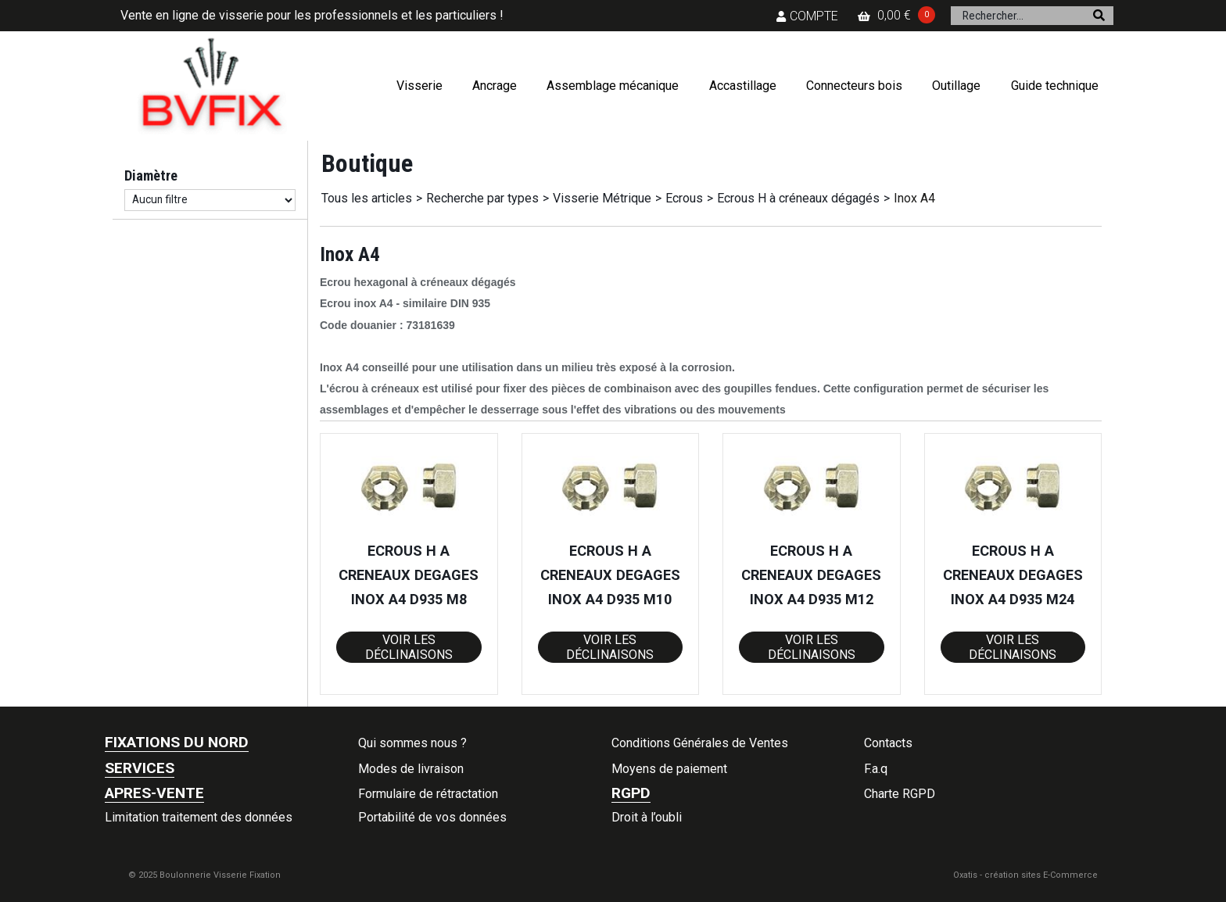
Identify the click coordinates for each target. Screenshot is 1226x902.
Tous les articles (366, 198)
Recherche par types (482, 198)
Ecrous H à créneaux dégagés (798, 198)
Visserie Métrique (602, 198)
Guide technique (1055, 85)
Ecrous (684, 198)
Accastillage (742, 85)
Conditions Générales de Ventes (699, 743)
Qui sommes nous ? (412, 743)
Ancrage (494, 85)
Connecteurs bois (854, 85)
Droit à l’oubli (646, 817)
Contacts (888, 743)
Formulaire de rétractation (428, 793)
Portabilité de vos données (432, 817)
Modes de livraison (411, 768)
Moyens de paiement (669, 768)
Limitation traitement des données (198, 817)
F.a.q (875, 768)
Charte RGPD (899, 793)
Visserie (419, 85)
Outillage (956, 85)
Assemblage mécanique (613, 85)
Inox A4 (914, 198)
